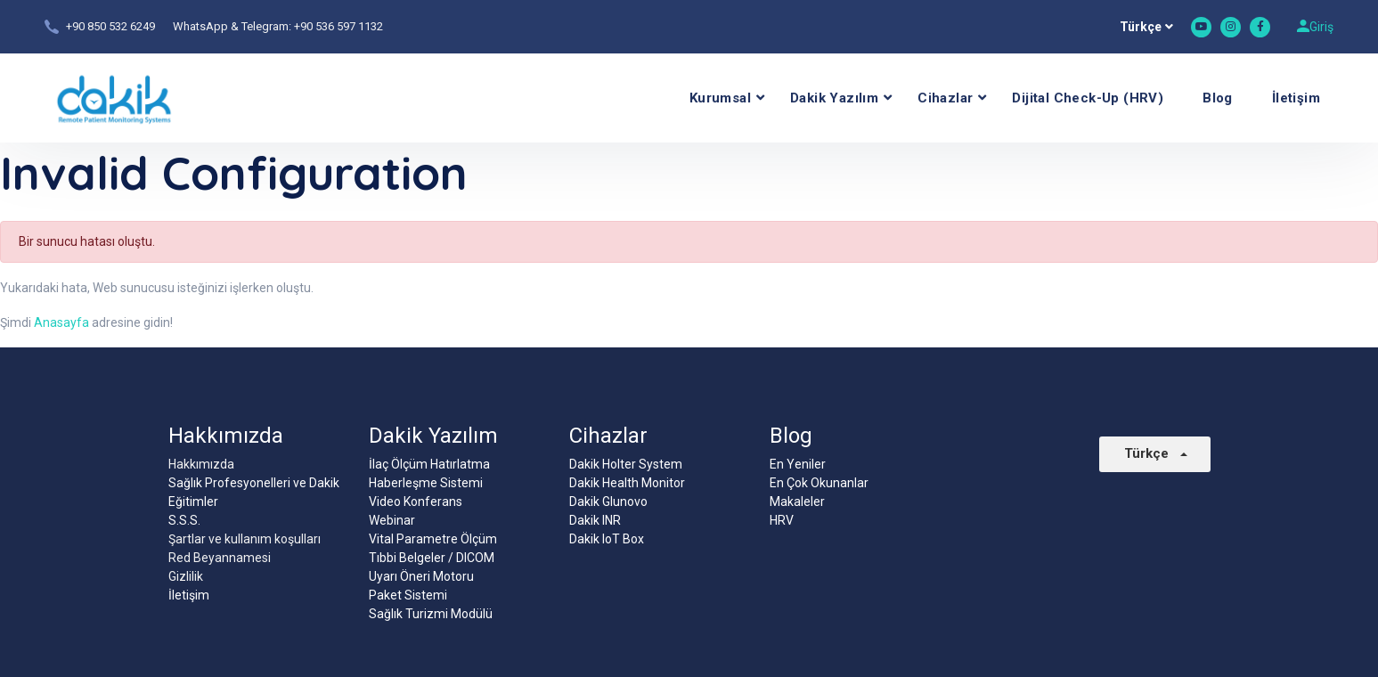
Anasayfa (61, 322)
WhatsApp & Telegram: (233, 26)
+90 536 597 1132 (338, 26)
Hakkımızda (201, 464)
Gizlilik (185, 576)
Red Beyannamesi (219, 558)
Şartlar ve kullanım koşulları (244, 539)
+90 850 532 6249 (110, 26)
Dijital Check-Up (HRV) (1087, 98)
